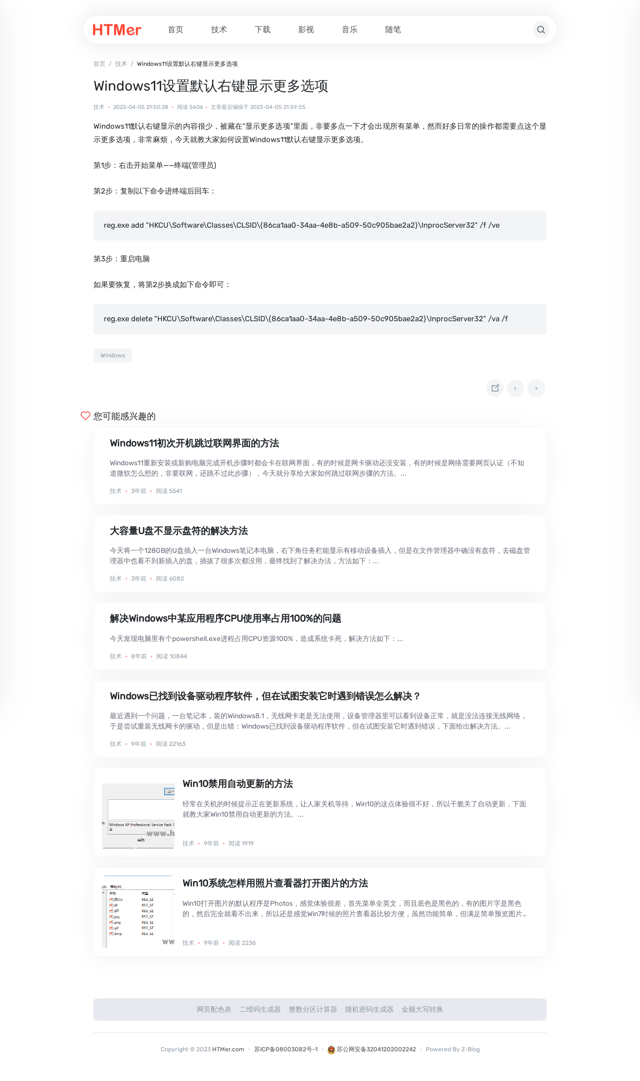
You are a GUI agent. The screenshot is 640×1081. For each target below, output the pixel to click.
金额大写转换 (422, 1013)
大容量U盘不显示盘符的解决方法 (179, 534)
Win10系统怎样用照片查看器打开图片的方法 (275, 886)
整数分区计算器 (313, 1013)
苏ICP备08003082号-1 (286, 1052)
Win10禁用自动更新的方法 (238, 787)
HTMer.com (228, 1052)
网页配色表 (214, 1013)
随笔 (393, 29)
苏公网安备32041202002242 (371, 1052)
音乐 (350, 29)
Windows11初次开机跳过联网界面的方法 (194, 446)
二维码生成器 (260, 1013)
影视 (306, 29)
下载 (263, 29)
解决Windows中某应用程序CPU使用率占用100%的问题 (225, 622)
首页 (175, 29)
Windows (112, 355)
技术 (219, 29)
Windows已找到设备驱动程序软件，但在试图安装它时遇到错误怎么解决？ (265, 699)
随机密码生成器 (369, 1013)
